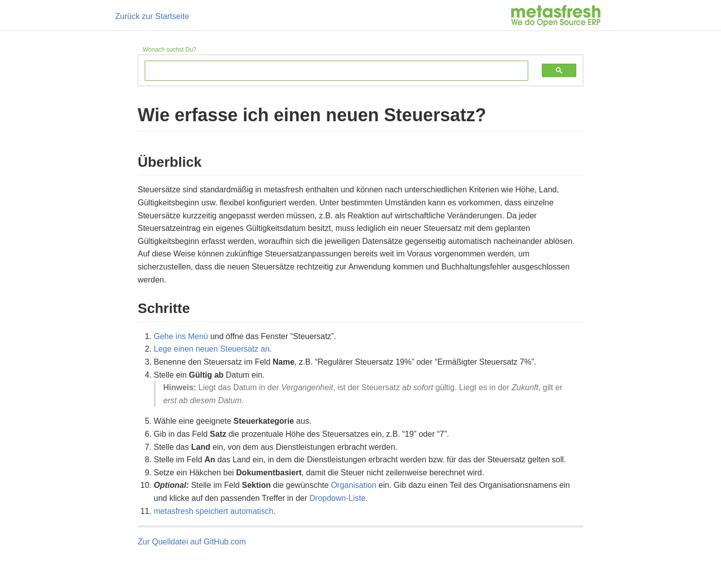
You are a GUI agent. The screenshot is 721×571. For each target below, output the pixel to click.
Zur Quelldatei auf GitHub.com (192, 541)
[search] (329, 71)
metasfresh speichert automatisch (213, 511)
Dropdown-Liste (337, 498)
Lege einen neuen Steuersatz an (211, 349)
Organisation (354, 485)
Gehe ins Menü (181, 336)
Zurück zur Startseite (152, 16)
